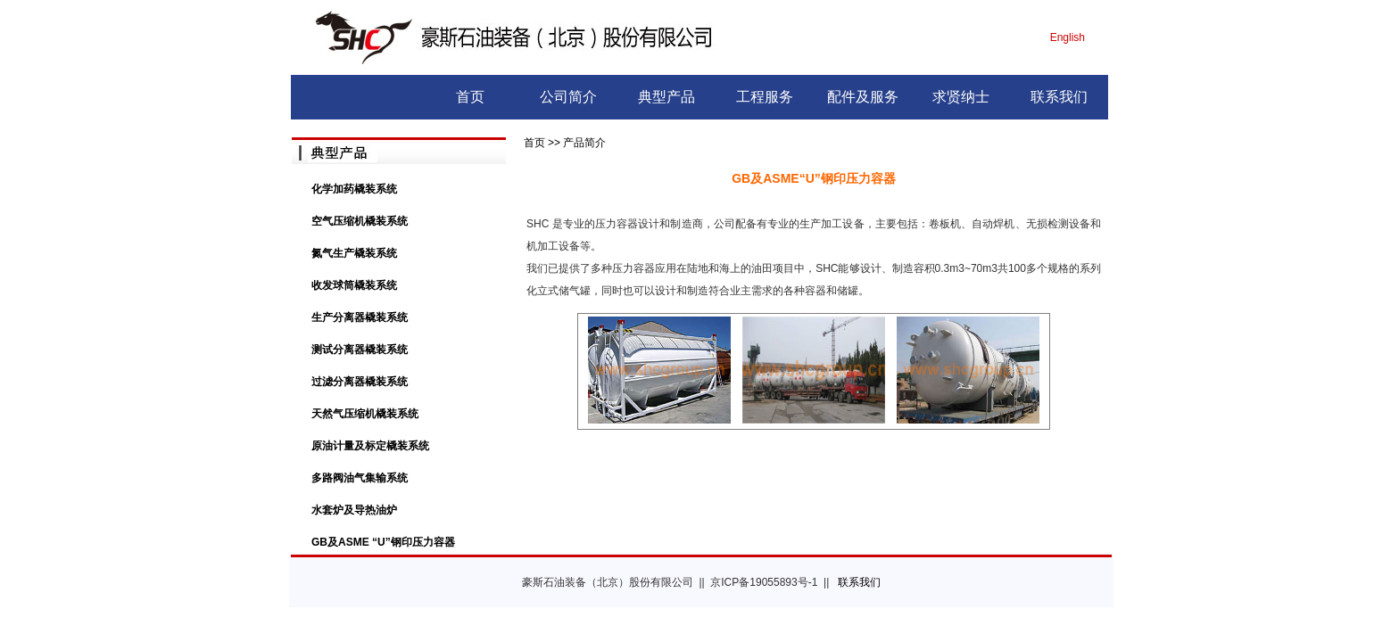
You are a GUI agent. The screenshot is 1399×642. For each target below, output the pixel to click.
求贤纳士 (960, 96)
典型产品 (666, 96)
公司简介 (568, 96)
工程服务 (764, 96)
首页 (470, 96)
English (1067, 37)
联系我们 (1059, 96)
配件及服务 (862, 96)
